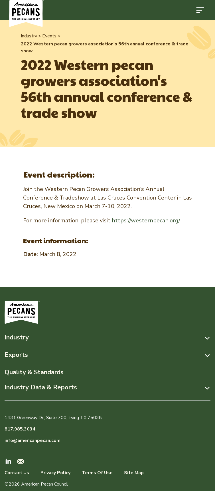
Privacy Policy (55, 473)
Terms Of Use (97, 473)
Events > (51, 36)
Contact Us (17, 473)
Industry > (31, 36)
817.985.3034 (20, 429)
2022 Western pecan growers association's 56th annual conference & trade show (104, 47)
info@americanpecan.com (32, 440)
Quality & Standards (34, 372)
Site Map (134, 473)
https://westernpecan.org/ (146, 220)
